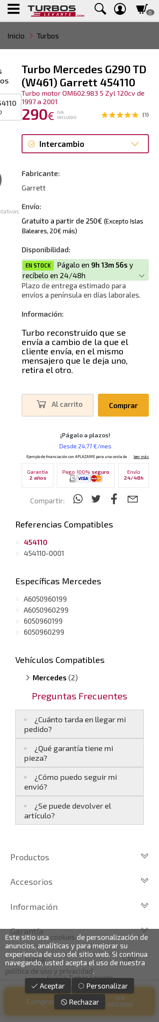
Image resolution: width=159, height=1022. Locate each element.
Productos (79, 857)
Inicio (16, 35)
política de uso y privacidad (49, 971)
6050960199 (43, 620)
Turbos (48, 35)
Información (79, 906)
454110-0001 (44, 553)
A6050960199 (45, 598)
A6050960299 (46, 609)
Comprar (123, 405)
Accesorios (79, 881)
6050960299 (44, 631)
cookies (62, 937)
